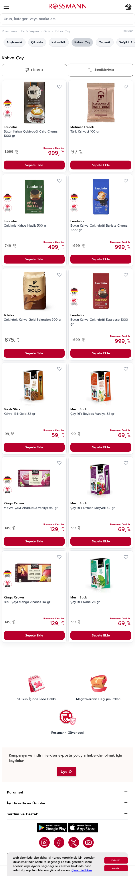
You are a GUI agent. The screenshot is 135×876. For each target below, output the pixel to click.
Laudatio (10, 127)
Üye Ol (67, 771)
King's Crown (14, 503)
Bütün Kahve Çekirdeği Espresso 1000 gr (99, 322)
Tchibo (9, 315)
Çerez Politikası (81, 870)
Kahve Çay (82, 42)
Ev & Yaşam (30, 31)
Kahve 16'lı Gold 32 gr (20, 414)
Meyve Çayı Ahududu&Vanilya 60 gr (31, 508)
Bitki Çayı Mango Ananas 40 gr (27, 602)
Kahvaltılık (59, 42)
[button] (127, 7)
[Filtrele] (34, 70)
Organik (105, 42)
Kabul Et (116, 860)
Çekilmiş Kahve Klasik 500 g (25, 226)
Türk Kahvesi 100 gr (85, 131)
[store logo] (67, 6)
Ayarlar (116, 868)
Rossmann (9, 31)
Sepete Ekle (34, 165)
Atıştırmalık (14, 42)
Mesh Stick (12, 409)
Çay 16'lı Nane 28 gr (85, 602)
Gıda (47, 31)
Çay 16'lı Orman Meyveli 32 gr (92, 508)
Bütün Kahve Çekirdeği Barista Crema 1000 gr (98, 228)
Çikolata (37, 42)
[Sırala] (100, 70)
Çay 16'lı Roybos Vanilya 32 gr (92, 414)
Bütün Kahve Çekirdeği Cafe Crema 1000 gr (31, 133)
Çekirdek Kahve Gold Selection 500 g (32, 320)
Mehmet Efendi (82, 127)
